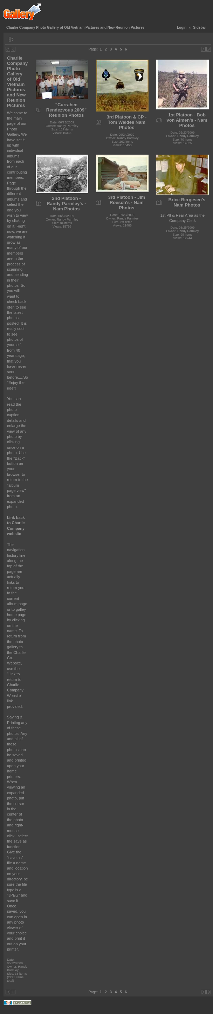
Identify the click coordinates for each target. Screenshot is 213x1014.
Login (181, 27)
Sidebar (199, 27)
